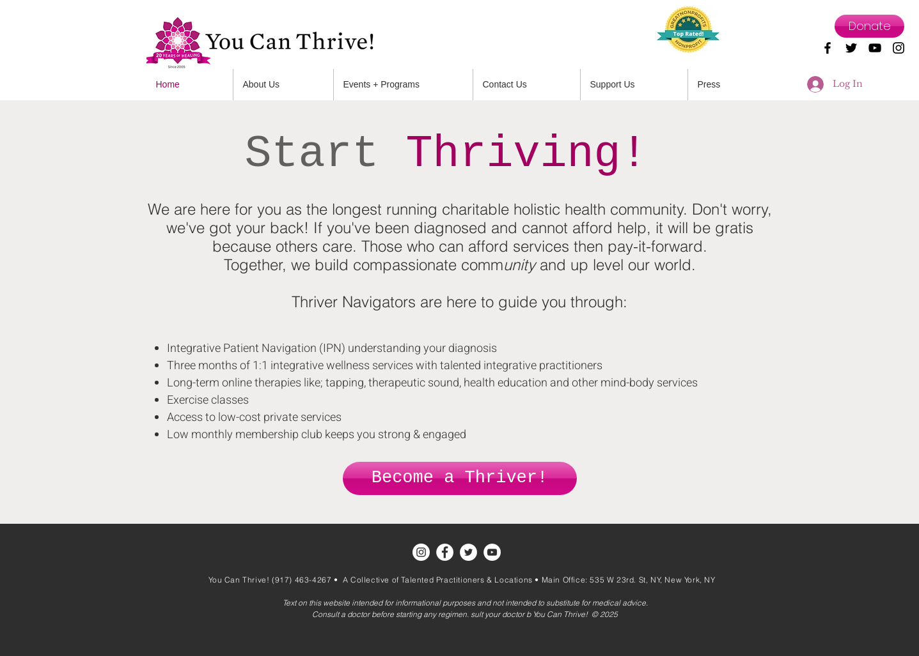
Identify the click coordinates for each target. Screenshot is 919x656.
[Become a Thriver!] (460, 478)
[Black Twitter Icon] (851, 48)
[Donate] (869, 26)
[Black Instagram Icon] (898, 48)
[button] (526, 84)
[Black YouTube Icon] (875, 48)
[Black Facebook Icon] (827, 48)
